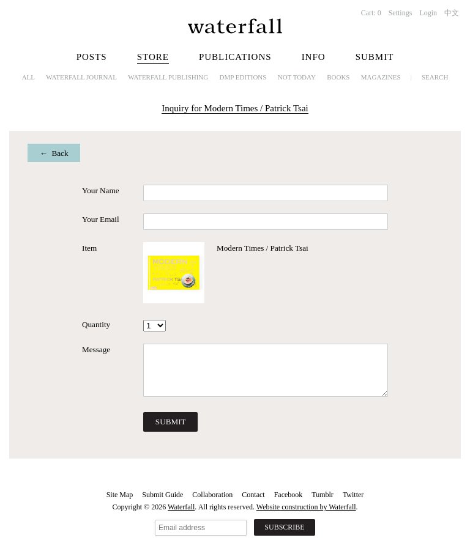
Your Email (100, 219)
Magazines (381, 77)
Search (435, 77)
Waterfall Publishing (168, 77)
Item (89, 248)
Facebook (288, 494)
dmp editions (243, 77)
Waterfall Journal (81, 77)
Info (314, 57)
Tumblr (322, 494)
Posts (91, 57)
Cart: (371, 13)
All (28, 77)
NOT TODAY (297, 77)
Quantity (96, 324)
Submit (375, 57)
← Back (54, 153)
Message (96, 349)
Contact (253, 494)
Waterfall (181, 507)
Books (338, 77)
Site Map (119, 494)
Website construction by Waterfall (306, 507)
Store (153, 57)
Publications (235, 57)
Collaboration (212, 494)
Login (428, 13)
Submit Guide (162, 494)
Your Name (100, 190)
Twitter (353, 494)
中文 (451, 13)
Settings (400, 13)
